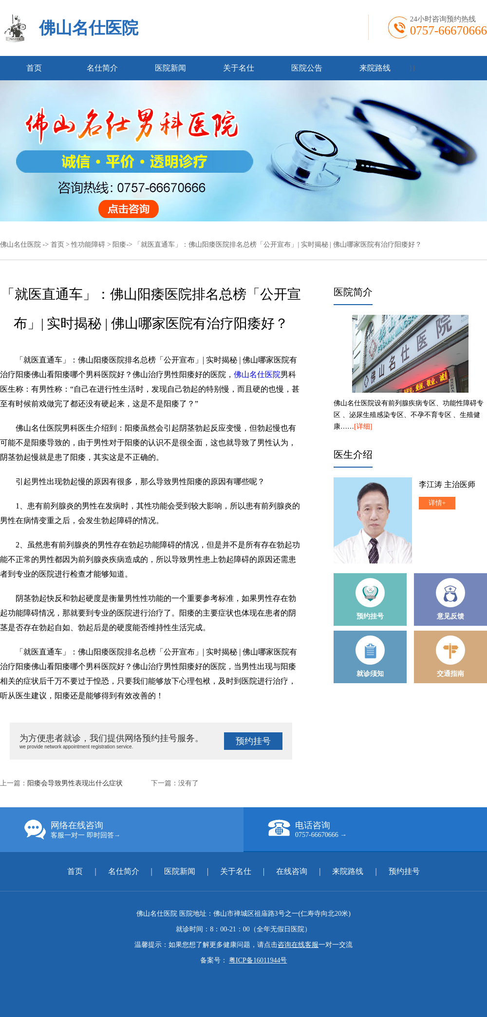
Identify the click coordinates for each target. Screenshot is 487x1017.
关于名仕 (238, 68)
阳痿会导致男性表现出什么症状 (75, 783)
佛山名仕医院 (88, 28)
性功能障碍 (88, 244)
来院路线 (375, 68)
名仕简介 (102, 68)
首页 (34, 68)
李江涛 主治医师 (447, 484)
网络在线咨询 (134, 829)
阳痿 (119, 244)
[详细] (363, 426)
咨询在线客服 (298, 944)
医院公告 (306, 68)
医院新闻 (170, 68)
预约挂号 (253, 741)
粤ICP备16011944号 (258, 960)
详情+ (437, 503)
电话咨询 (377, 829)
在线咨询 (291, 871)
